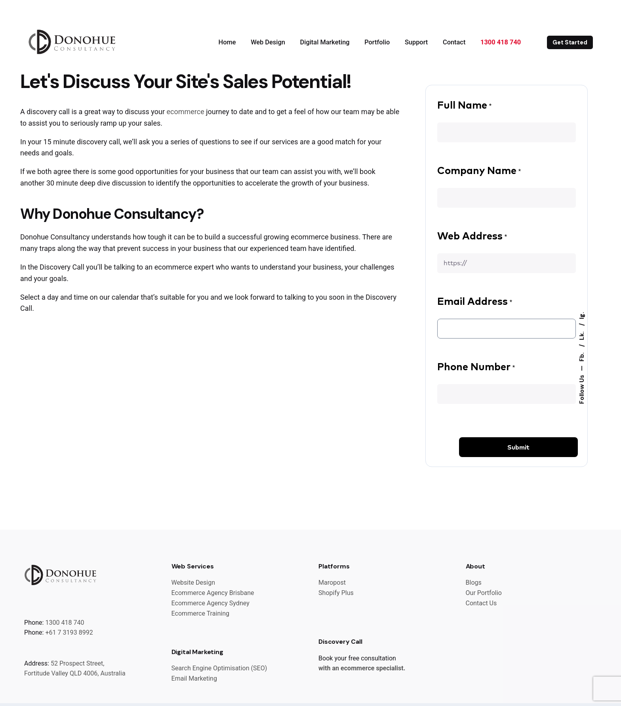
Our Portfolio (484, 593)
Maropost (332, 582)
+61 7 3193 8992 (69, 632)
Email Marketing (194, 678)
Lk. (581, 335)
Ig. (581, 315)
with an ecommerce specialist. (361, 668)
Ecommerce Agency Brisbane (212, 593)
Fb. (581, 356)
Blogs (474, 582)
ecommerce (185, 111)
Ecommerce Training (200, 613)
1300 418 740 (64, 622)
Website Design (193, 582)
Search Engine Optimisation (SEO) (219, 668)
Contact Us (481, 603)
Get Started (569, 42)
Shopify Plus (336, 593)
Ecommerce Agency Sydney (210, 603)
